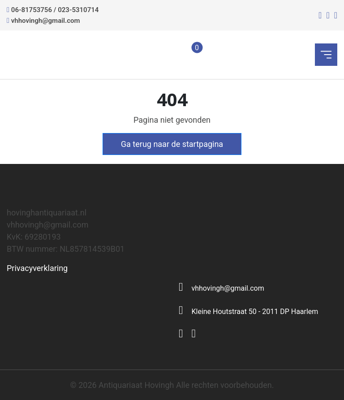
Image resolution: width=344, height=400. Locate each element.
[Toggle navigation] (326, 54)
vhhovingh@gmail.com (45, 21)
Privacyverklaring (37, 268)
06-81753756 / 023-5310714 (55, 10)
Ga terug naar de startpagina (172, 144)
